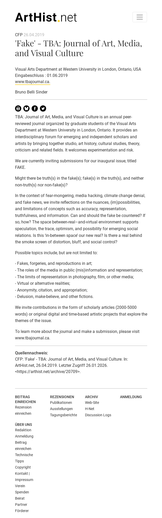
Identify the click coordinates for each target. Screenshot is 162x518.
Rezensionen (62, 397)
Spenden (22, 492)
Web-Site (92, 402)
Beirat (20, 498)
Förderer (22, 511)
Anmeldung (131, 397)
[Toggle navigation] (139, 17)
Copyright (23, 467)
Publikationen (61, 402)
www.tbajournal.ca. (32, 81)
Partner (21, 504)
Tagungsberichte (63, 415)
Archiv (91, 397)
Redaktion (23, 430)
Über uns (23, 424)
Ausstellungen (61, 409)
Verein (20, 486)
